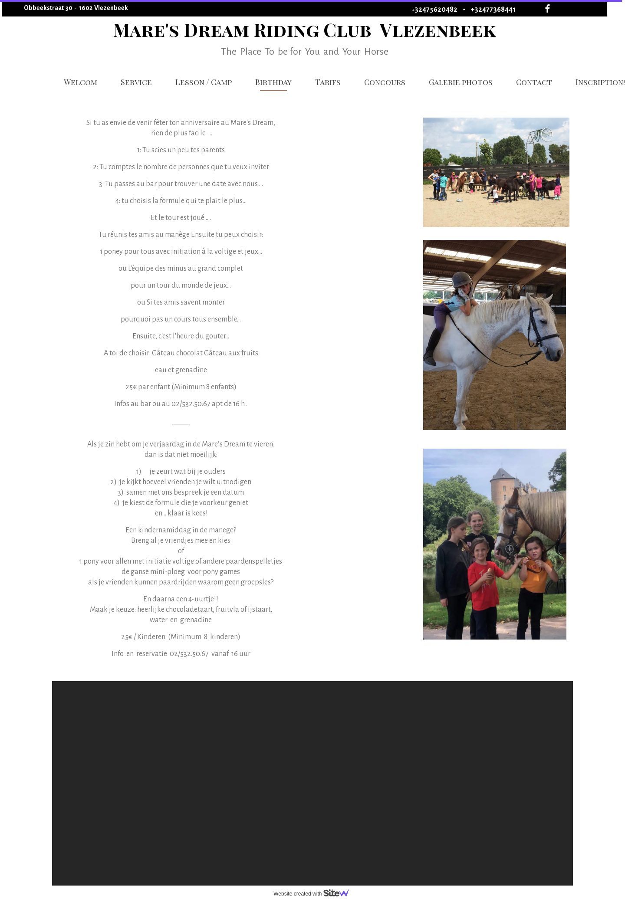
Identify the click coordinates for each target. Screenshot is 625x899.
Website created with (314, 894)
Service (136, 82)
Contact (534, 82)
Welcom (80, 82)
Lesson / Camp (203, 82)
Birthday (273, 82)
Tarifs (328, 82)
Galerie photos (461, 82)
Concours (384, 82)
